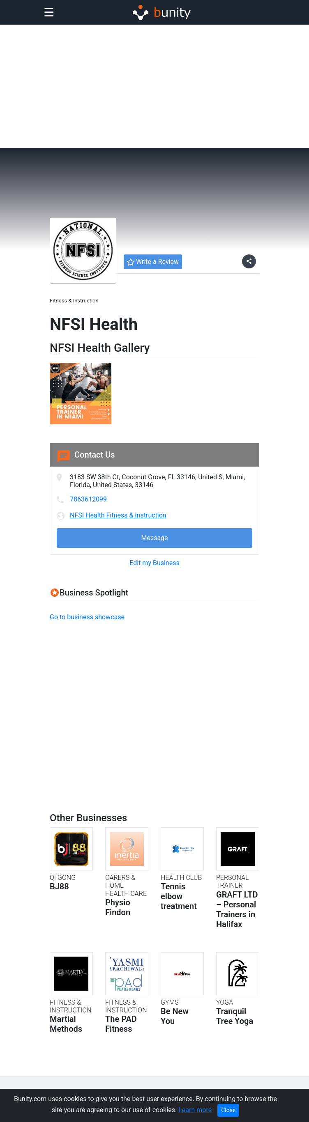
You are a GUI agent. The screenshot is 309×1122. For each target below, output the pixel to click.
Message (154, 538)
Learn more (195, 1110)
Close (228, 1110)
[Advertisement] (154, 86)
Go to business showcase (87, 617)
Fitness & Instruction (74, 301)
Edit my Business (154, 563)
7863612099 (88, 499)
